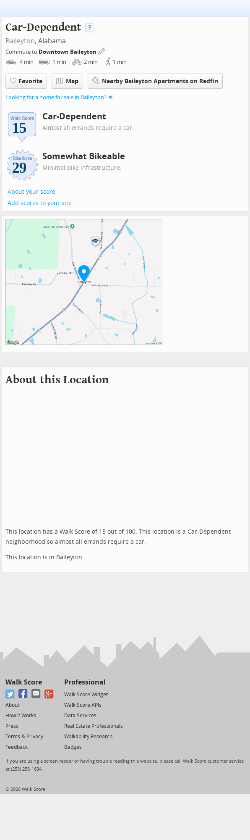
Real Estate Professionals (93, 726)
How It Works (20, 716)
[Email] (36, 694)
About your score (31, 191)
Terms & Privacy (24, 737)
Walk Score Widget (86, 695)
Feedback (16, 747)
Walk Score (23, 682)
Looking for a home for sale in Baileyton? (56, 97)
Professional (85, 682)
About (12, 705)
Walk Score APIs (83, 705)
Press (11, 726)
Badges (73, 747)
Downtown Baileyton (68, 52)
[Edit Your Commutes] (102, 51)
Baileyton (20, 41)
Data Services (80, 716)
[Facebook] (23, 694)
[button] (84, 273)
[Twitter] (10, 694)
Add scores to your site (40, 203)
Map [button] (67, 81)
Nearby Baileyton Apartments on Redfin (155, 81)
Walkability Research (88, 737)
